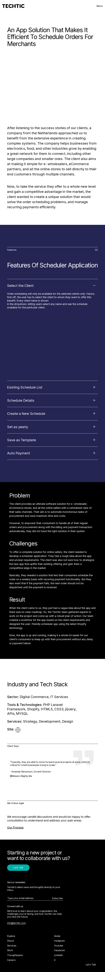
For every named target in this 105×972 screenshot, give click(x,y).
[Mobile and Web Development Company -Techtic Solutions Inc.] (13, 6)
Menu (99, 6)
